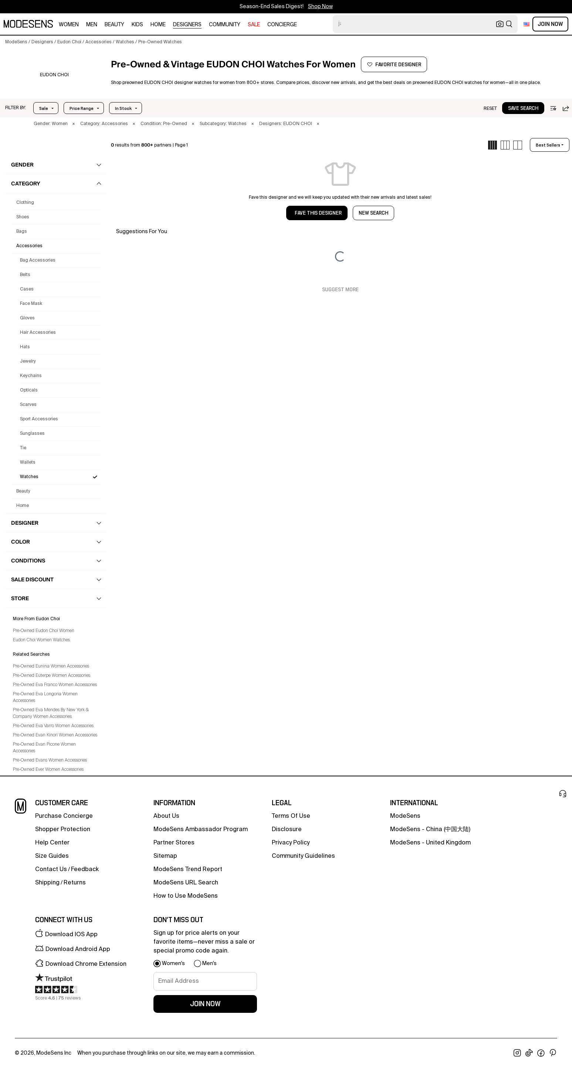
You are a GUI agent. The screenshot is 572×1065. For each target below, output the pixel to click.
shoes (22, 217)
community (224, 24)
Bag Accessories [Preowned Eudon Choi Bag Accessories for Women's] (37, 260)
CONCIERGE (282, 24)
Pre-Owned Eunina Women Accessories (51, 666)
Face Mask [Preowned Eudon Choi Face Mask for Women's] (31, 304)
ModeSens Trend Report (187, 870)
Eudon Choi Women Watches (41, 640)
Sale (43, 108)
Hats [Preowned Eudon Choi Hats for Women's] (25, 347)
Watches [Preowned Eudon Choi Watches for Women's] (29, 477)
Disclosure (287, 830)
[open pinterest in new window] (552, 1053)
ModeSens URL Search (185, 883)
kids (137, 24)
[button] (15, 108)
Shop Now (320, 6)
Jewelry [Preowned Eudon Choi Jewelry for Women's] (28, 361)
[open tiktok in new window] (529, 1053)
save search (523, 108)
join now (205, 1004)
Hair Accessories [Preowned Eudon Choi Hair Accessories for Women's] (38, 332)
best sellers (548, 145)
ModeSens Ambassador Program (200, 830)
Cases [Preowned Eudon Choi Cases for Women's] (27, 289)
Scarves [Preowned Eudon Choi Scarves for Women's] (28, 405)
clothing (25, 203)
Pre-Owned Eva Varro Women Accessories (53, 726)
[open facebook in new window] (541, 1053)
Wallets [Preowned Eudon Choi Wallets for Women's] (27, 462)
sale (254, 24)
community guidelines (303, 856)
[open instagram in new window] (517, 1053)
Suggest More (340, 289)
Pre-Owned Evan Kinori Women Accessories (55, 735)
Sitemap (165, 856)
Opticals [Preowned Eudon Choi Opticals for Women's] (29, 390)
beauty (114, 24)
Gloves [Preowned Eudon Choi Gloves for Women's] (27, 318)
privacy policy (290, 843)
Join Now (550, 24)
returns (75, 883)
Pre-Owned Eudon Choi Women (43, 631)
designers (187, 24)
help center (52, 843)
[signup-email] (205, 981)
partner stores (173, 843)
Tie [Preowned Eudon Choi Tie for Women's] (23, 448)
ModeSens (405, 816)
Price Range (82, 108)
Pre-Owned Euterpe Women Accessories (51, 675)
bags (21, 231)
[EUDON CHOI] (54, 75)
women (69, 24)
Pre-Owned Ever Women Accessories (48, 769)
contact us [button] (51, 870)
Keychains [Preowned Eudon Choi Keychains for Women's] (31, 376)
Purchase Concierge (64, 816)
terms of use (291, 816)
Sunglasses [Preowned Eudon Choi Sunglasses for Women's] (32, 433)
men (91, 24)
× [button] (73, 124)
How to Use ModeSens (185, 896)
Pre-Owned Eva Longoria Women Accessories (45, 697)
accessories (29, 246)
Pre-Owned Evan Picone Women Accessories (44, 747)
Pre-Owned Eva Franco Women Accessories (55, 685)
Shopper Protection (62, 830)
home (158, 24)
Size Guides (52, 856)
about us (166, 816)
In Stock (123, 108)
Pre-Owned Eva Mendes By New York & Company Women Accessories (51, 713)
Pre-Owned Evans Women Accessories (50, 760)
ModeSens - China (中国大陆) (430, 830)
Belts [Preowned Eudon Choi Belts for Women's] (25, 275)
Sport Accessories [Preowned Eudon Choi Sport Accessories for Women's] (39, 419)
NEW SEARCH (373, 213)
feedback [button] (85, 870)
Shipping (47, 883)
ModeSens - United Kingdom (430, 843)
